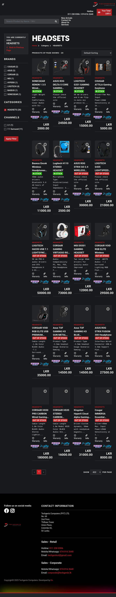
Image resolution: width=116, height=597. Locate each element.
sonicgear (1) (14, 94)
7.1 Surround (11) (15, 129)
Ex (52, 580)
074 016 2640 (87, 14)
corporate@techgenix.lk (59, 572)
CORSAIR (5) (12, 74)
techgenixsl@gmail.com (60, 555)
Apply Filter (11, 139)
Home (34, 46)
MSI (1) (10, 78)
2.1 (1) (10, 125)
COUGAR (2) (12, 67)
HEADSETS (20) (14, 110)
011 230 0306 (74, 14)
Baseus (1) (12, 90)
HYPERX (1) (12, 82)
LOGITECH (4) (13, 86)
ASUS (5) (11, 70)
